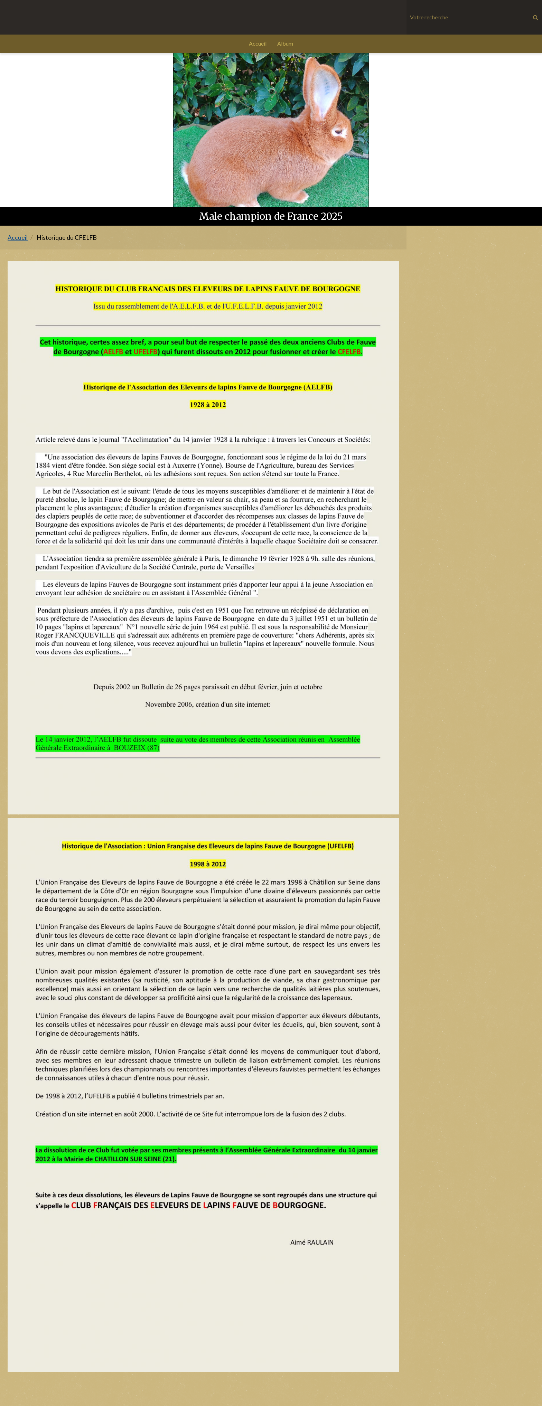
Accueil (258, 43)
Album (285, 43)
